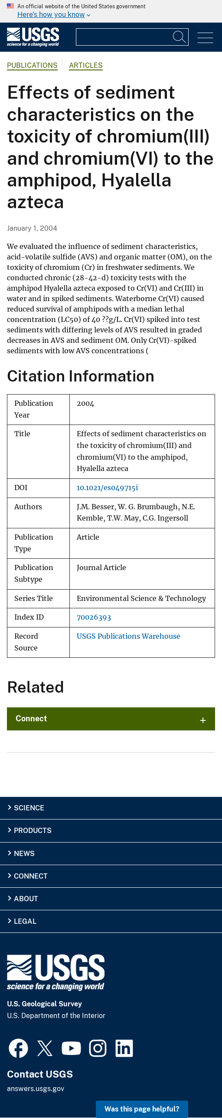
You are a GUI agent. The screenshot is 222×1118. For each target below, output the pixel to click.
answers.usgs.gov (35, 1089)
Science (29, 808)
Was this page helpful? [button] (142, 1109)
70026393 (94, 617)
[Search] (180, 37)
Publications (32, 65)
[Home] (33, 44)
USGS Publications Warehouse (128, 636)
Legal (25, 921)
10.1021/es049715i (107, 488)
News (24, 853)
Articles (86, 65)
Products (33, 830)
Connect (31, 718)
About (26, 899)
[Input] (132, 37)
